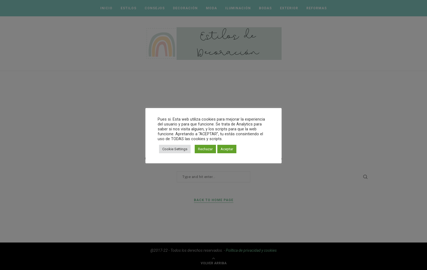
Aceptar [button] (227, 149)
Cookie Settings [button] (174, 149)
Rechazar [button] (205, 149)
